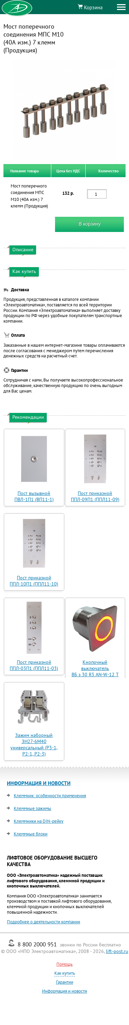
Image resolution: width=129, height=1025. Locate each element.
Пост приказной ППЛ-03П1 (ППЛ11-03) (34, 665)
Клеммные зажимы (32, 808)
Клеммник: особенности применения (50, 796)
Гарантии (64, 982)
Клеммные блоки (30, 834)
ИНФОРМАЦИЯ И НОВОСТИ (39, 783)
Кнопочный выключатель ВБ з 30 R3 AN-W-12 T (95, 668)
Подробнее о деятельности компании (43, 922)
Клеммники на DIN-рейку (38, 821)
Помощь (64, 964)
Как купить (64, 973)
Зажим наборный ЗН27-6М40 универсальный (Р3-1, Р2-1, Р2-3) (33, 744)
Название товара (24, 170)
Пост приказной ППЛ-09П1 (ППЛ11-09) (95, 496)
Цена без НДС (68, 170)
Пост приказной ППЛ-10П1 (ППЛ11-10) (34, 581)
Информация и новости (64, 991)
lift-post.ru (117, 951)
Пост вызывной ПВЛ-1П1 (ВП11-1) (34, 496)
